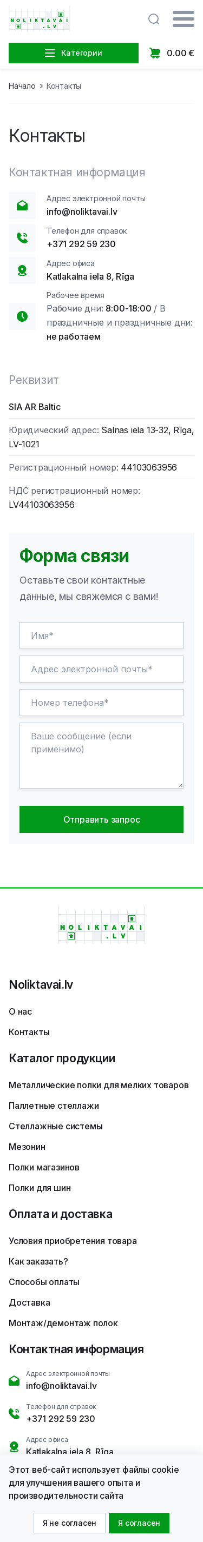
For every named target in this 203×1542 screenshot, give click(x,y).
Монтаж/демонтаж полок (63, 1323)
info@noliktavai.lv (82, 211)
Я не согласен (69, 1522)
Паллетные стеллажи (54, 1105)
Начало (22, 85)
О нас (20, 1011)
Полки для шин (39, 1187)
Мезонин (27, 1146)
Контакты (29, 1032)
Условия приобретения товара (73, 1240)
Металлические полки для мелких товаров (98, 1085)
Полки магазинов (44, 1167)
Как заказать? (38, 1261)
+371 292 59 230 (81, 244)
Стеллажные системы (55, 1126)
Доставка (29, 1302)
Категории (73, 52)
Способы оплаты (44, 1281)
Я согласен (139, 1522)
